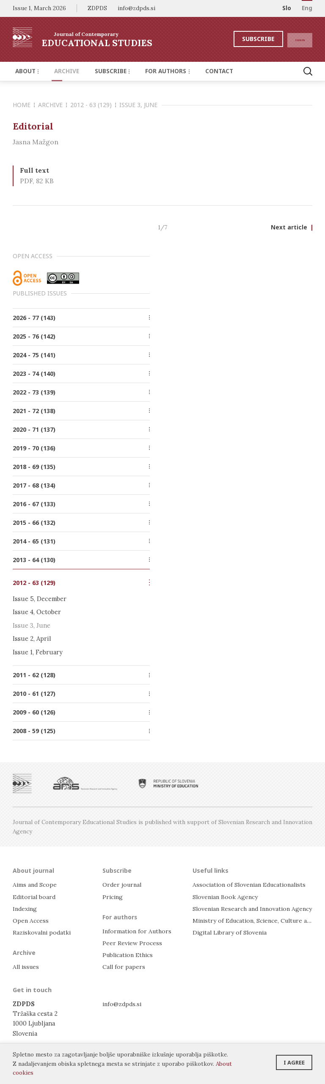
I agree (294, 1060)
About (25, 71)
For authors (155, 71)
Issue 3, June (138, 105)
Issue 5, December (39, 600)
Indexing (26, 909)
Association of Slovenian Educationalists (253, 885)
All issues (27, 967)
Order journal (123, 885)
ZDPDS (97, 8)
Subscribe (242, 39)
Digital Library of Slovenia (231, 932)
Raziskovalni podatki (43, 932)
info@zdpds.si (122, 1004)
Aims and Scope (35, 885)
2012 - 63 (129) (93, 105)
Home (24, 105)
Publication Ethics (129, 955)
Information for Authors (138, 931)
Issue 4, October (37, 613)
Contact (202, 71)
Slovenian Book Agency (227, 897)
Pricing (113, 897)
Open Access (31, 920)
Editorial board (35, 897)
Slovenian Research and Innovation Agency (255, 909)
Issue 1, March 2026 (39, 8)
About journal (34, 870)
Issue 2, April (32, 639)
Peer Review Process (132, 943)
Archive (61, 71)
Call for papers (124, 967)
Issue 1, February (38, 652)
